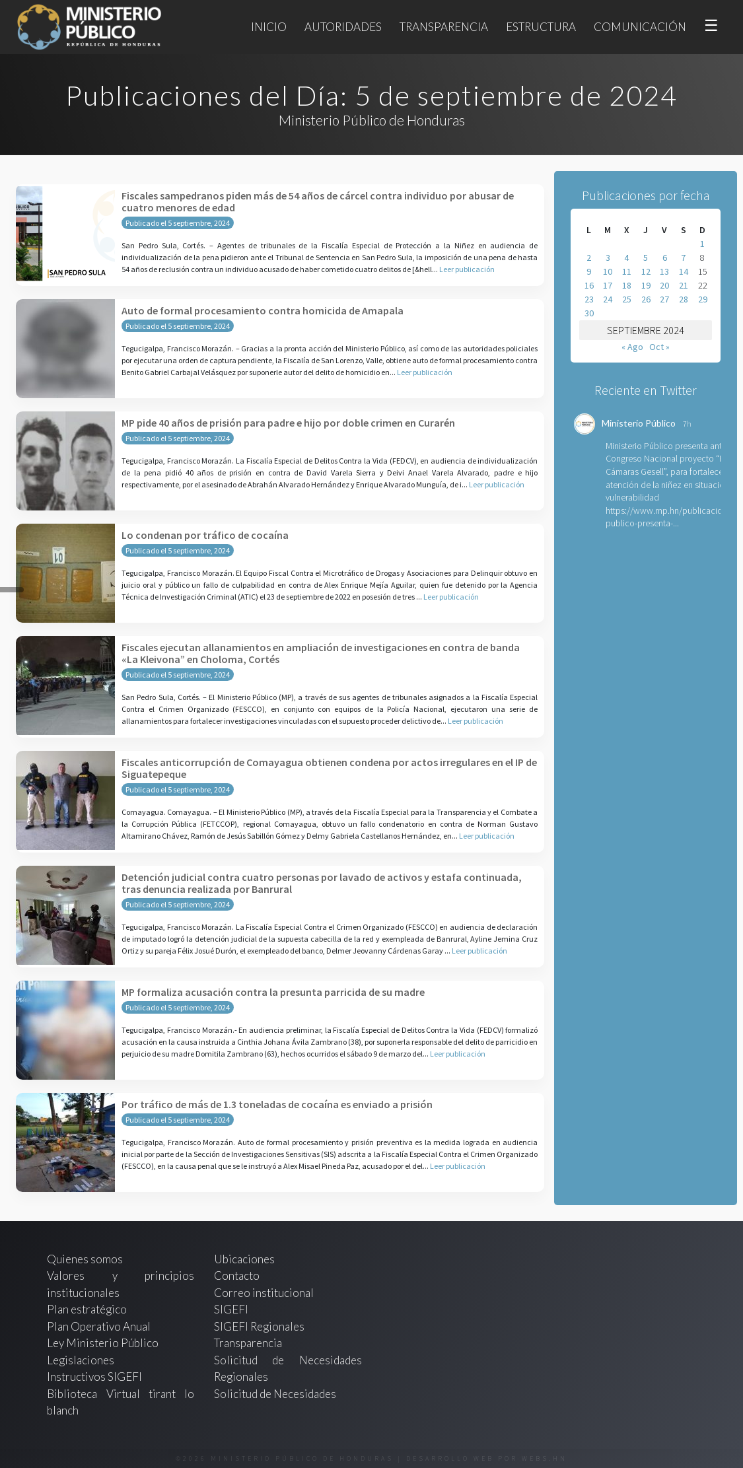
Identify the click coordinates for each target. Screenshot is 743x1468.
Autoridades (343, 27)
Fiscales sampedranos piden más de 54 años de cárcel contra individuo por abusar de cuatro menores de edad (318, 201)
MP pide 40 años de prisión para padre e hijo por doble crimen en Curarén (288, 422)
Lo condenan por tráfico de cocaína (205, 535)
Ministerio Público (639, 423)
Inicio (269, 27)
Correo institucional (264, 1293)
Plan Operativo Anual (99, 1326)
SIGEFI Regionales (259, 1326)
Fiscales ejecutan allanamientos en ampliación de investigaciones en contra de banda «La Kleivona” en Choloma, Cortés (321, 653)
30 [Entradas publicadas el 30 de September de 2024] (589, 313)
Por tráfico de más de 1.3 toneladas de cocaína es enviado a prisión (277, 1104)
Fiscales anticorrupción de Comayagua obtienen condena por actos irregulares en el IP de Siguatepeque (329, 768)
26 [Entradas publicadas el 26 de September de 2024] (646, 299)
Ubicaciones (244, 1259)
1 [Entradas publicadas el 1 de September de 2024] (702, 244)
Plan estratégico (88, 1309)
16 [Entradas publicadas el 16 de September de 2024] (589, 285)
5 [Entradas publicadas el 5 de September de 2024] (645, 257)
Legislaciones (80, 1360)
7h (687, 424)
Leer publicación (467, 269)
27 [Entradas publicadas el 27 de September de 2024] (664, 299)
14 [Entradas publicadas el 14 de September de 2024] (683, 271)
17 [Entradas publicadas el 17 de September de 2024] (607, 285)
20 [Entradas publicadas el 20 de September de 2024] (664, 285)
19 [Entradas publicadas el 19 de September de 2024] (646, 285)
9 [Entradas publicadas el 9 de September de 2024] (588, 271)
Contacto (237, 1275)
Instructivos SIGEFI (94, 1376)
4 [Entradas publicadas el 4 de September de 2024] (626, 257)
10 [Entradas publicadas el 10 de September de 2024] (607, 271)
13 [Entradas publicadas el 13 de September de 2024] (664, 271)
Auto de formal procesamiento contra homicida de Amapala (263, 310)
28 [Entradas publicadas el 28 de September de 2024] (683, 299)
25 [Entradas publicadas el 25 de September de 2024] (626, 299)
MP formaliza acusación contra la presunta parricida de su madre (273, 991)
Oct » (659, 347)
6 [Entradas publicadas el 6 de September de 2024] (664, 257)
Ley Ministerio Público (103, 1343)
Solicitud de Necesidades (275, 1394)
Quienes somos (85, 1259)
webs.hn (544, 1458)
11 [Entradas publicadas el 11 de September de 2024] (626, 271)
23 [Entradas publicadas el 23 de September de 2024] (589, 299)
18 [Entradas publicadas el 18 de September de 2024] (626, 285)
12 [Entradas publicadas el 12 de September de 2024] (646, 271)
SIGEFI (231, 1309)
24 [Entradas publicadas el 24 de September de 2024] (607, 299)
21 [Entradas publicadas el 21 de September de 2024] (683, 285)
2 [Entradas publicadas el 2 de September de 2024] (588, 257)
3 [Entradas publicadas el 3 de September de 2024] (608, 257)
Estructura (541, 27)
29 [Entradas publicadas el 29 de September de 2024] (702, 299)
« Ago (632, 347)
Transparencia (444, 27)
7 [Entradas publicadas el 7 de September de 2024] (683, 257)
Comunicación (640, 27)
